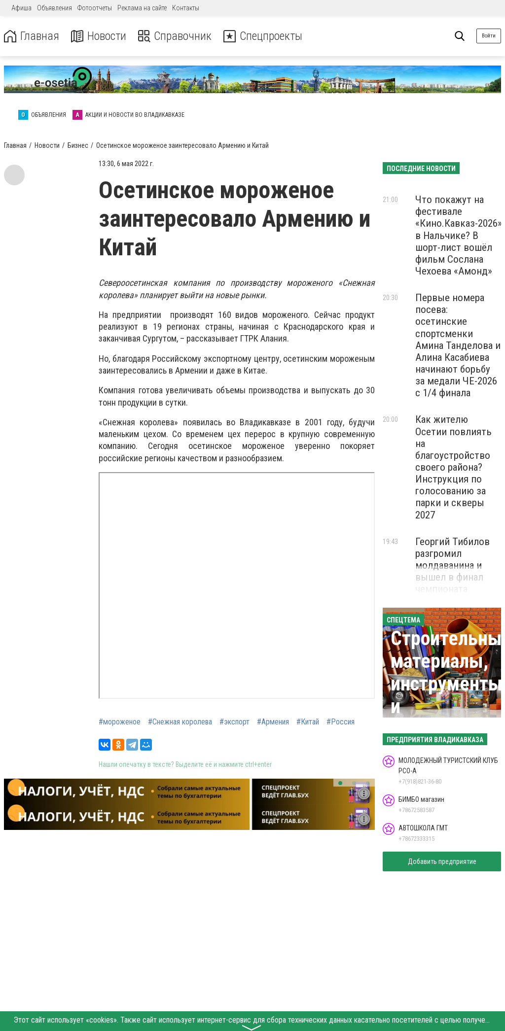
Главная (31, 36)
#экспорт (234, 722)
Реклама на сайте (142, 8)
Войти (489, 36)
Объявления (54, 8)
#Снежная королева (180, 722)
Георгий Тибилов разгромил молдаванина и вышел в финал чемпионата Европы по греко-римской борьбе (454, 577)
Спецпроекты (263, 36)
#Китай (307, 722)
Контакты (185, 8)
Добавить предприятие (442, 861)
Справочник (174, 36)
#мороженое (120, 722)
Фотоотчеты (94, 8)
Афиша (21, 8)
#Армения (273, 722)
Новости (98, 36)
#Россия (340, 722)
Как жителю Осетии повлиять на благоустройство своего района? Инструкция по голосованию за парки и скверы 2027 (453, 466)
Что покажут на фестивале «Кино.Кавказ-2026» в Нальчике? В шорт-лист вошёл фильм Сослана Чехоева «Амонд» (458, 235)
